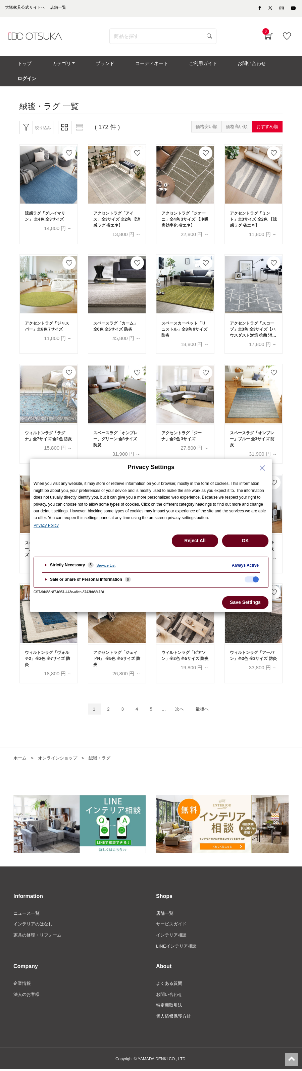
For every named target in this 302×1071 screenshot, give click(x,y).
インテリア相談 (172, 934)
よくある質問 (170, 983)
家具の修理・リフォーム (39, 934)
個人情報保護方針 (175, 1017)
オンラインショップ (60, 756)
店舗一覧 (165, 911)
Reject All (194, 540)
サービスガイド (172, 923)
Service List (105, 565)
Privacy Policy (46, 525)
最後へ (207, 707)
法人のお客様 (27, 995)
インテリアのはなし (34, 923)
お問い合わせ (170, 995)
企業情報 (22, 983)
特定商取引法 (170, 1006)
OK (245, 540)
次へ (182, 707)
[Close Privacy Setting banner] (262, 468)
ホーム (20, 756)
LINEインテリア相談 (177, 946)
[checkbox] (252, 579)
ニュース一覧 (27, 911)
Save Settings (245, 602)
